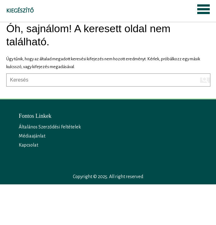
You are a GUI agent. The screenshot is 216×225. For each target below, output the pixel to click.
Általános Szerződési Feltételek (50, 126)
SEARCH (49, 10)
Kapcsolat (28, 145)
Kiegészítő (19, 11)
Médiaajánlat (32, 135)
